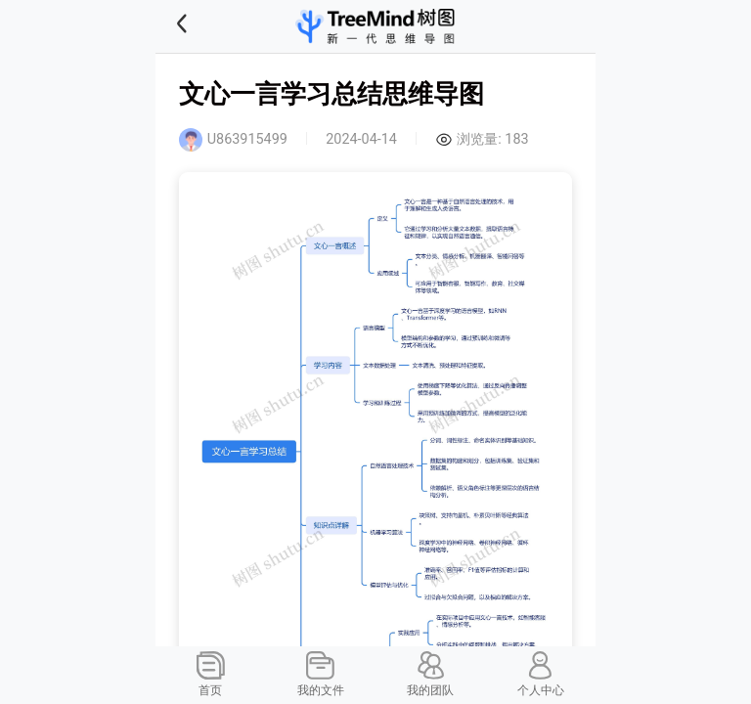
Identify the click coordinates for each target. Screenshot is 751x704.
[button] (206, 26)
